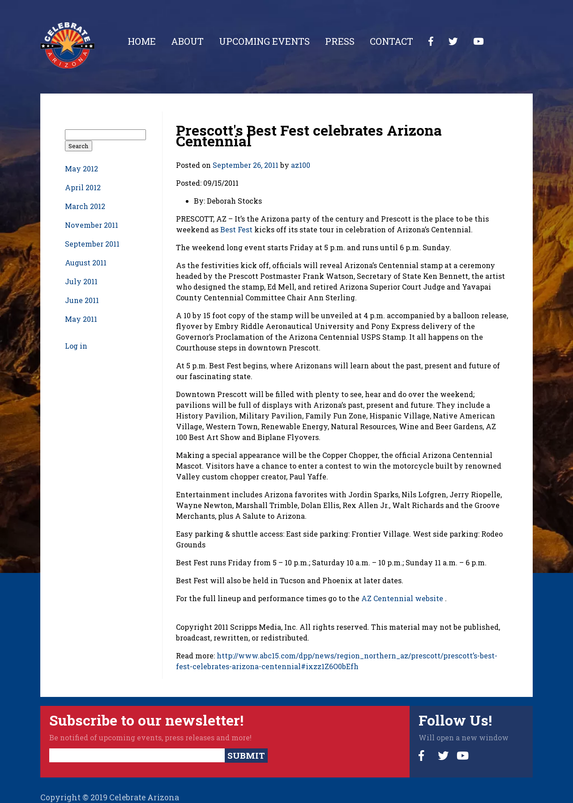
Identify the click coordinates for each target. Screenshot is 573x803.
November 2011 (91, 225)
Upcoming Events (264, 41)
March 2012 (85, 206)
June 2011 (82, 300)
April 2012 (83, 187)
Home (142, 41)
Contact (391, 41)
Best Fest (236, 229)
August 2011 (86, 262)
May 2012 (81, 168)
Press (340, 41)
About (187, 41)
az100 (300, 165)
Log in (76, 345)
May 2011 (81, 319)
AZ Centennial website (402, 598)
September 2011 (92, 243)
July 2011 (81, 281)
